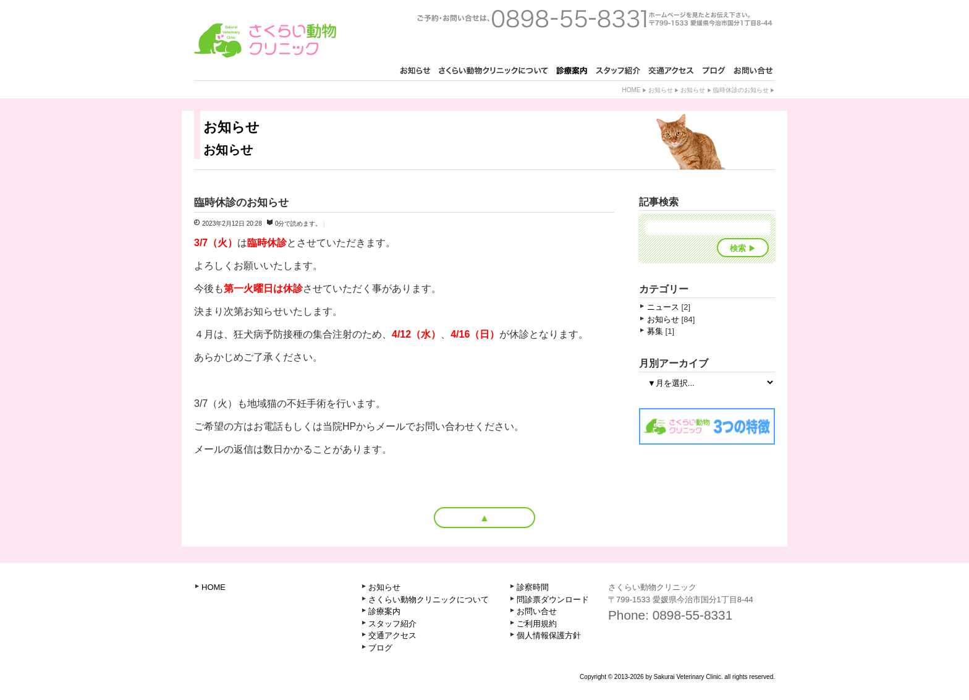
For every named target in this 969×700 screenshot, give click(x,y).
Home (631, 90)
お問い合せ (537, 611)
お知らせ (660, 90)
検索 (738, 248)
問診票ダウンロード (553, 599)
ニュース (663, 307)
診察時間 (533, 587)
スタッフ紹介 (392, 623)
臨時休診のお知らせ (741, 90)
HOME (213, 587)
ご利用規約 (537, 623)
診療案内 (384, 611)
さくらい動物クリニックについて (428, 599)
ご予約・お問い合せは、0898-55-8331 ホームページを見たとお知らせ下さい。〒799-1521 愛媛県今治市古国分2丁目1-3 (594, 18)
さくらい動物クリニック (265, 40)
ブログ (380, 647)
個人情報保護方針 (549, 635)
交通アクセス (392, 635)
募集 (655, 331)
